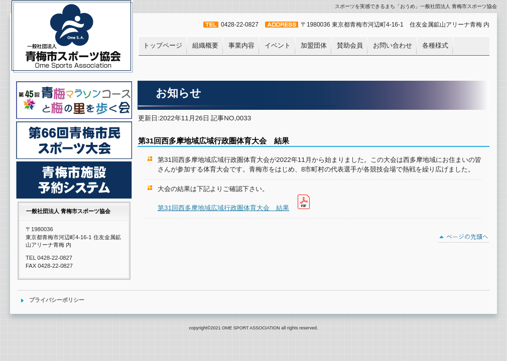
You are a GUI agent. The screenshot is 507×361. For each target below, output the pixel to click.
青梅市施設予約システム (74, 180)
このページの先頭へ (463, 238)
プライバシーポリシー (56, 300)
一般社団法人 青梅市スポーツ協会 (73, 38)
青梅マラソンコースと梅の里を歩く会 (74, 100)
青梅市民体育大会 (74, 140)
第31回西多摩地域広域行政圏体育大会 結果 (223, 208)
